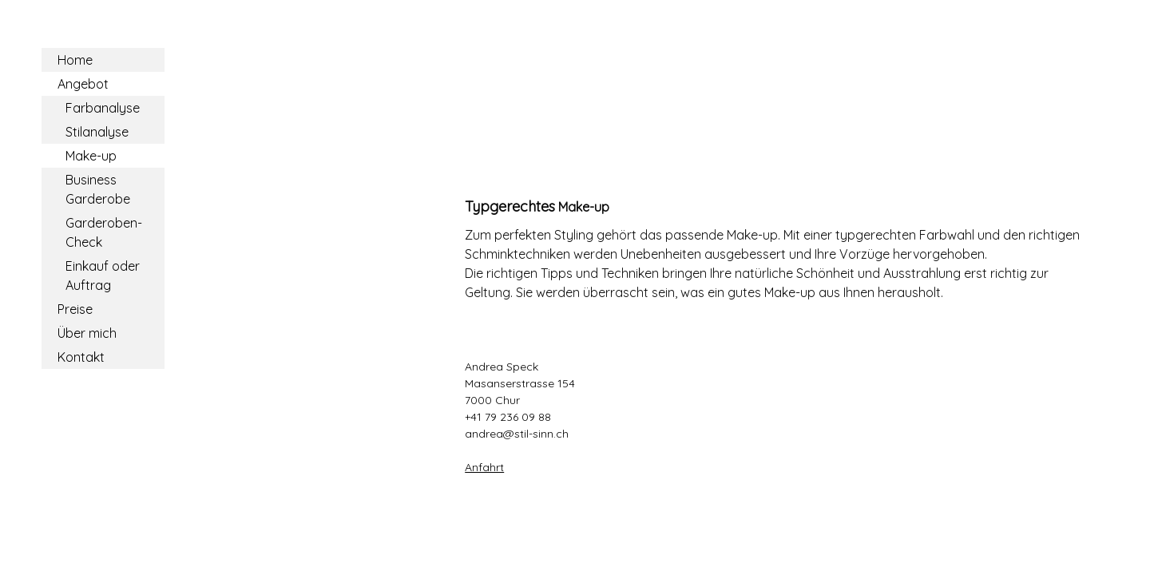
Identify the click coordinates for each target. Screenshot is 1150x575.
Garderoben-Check (103, 232)
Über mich (87, 333)
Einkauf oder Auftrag (102, 275)
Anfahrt (484, 467)
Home (75, 60)
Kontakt (81, 357)
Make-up (91, 156)
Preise (75, 309)
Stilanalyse (97, 132)
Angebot (83, 84)
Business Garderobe (97, 189)
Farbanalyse (102, 108)
